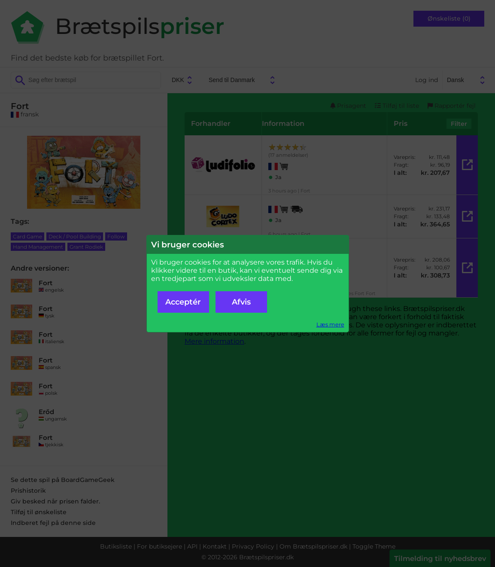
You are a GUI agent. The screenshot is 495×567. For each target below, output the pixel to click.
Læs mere (330, 324)
